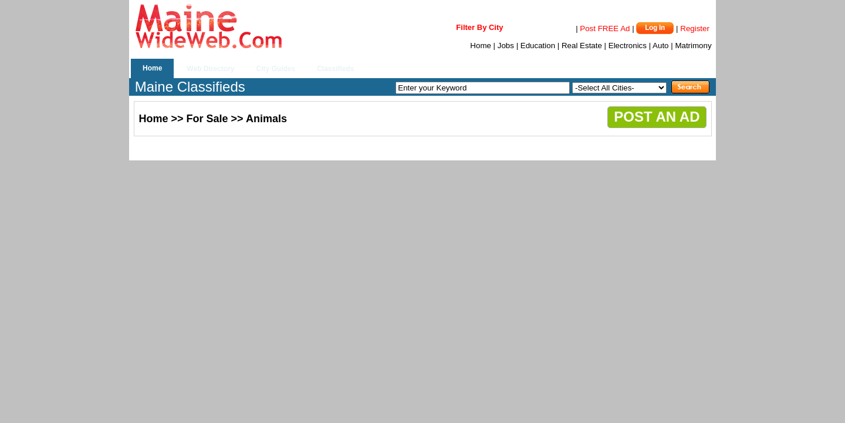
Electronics (628, 45)
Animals (266, 119)
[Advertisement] (270, 149)
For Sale (207, 119)
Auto (660, 45)
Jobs (506, 45)
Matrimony (693, 45)
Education (537, 45)
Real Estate (582, 45)
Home (480, 45)
